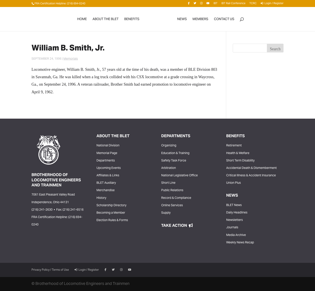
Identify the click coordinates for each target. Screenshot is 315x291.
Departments (105, 161)
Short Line (168, 183)
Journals (232, 227)
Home (82, 20)
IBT (215, 4)
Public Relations (172, 190)
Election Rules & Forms (112, 220)
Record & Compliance (176, 198)
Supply (166, 213)
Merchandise (105, 190)
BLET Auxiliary (106, 183)
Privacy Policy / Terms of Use (50, 270)
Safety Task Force (173, 161)
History (101, 198)
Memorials (70, 59)
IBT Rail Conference (233, 4)
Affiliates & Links (107, 175)
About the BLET (106, 20)
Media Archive (236, 235)
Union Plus (233, 183)
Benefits (131, 20)
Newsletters (234, 220)
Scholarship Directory (111, 205)
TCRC (253, 4)
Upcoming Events (108, 168)
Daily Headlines (236, 213)
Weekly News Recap (240, 242)
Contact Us (224, 20)
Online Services (172, 205)
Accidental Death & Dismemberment (251, 168)
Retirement (234, 145)
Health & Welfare (237, 153)
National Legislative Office (179, 175)
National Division (107, 145)
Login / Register (272, 4)
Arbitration (168, 168)
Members (200, 20)
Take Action (177, 226)
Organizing (168, 145)
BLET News (234, 205)
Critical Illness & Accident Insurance (251, 175)
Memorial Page (106, 153)
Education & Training (175, 153)
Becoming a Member (110, 213)
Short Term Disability (240, 161)
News (182, 20)
